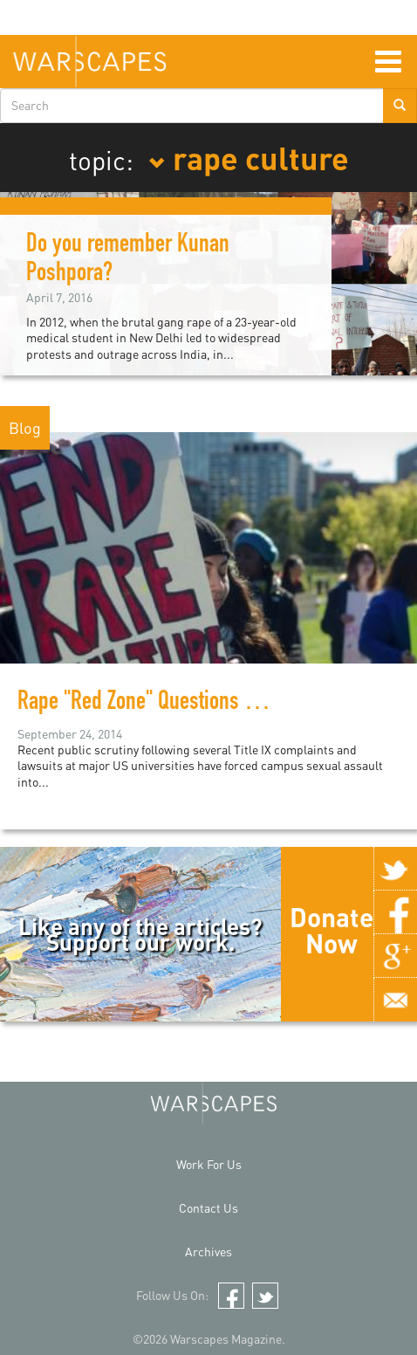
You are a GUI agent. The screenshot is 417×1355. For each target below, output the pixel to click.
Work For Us (209, 1164)
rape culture (248, 157)
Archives (208, 1251)
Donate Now (331, 930)
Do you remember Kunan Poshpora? (127, 260)
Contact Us (208, 1207)
